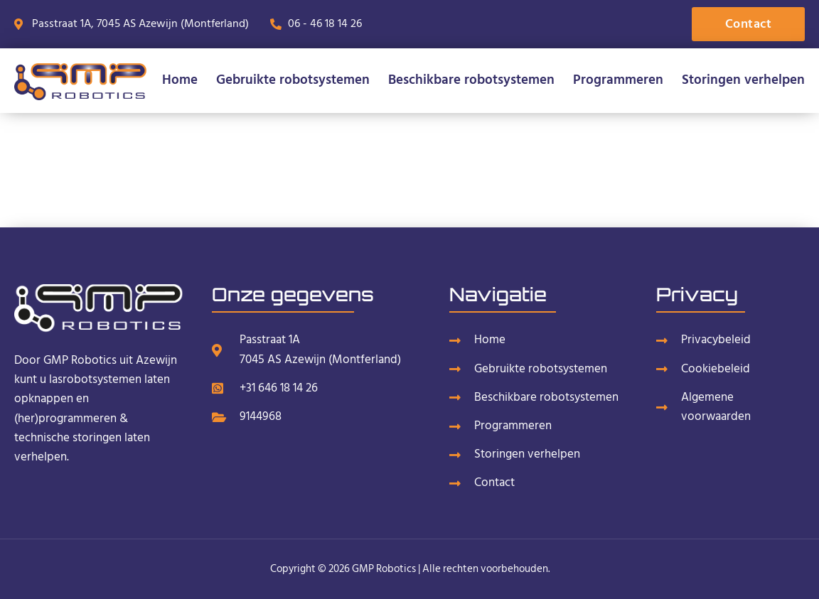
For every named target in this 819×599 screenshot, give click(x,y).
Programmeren (618, 80)
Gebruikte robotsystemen (293, 80)
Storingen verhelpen (743, 80)
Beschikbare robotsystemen (471, 80)
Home (180, 80)
